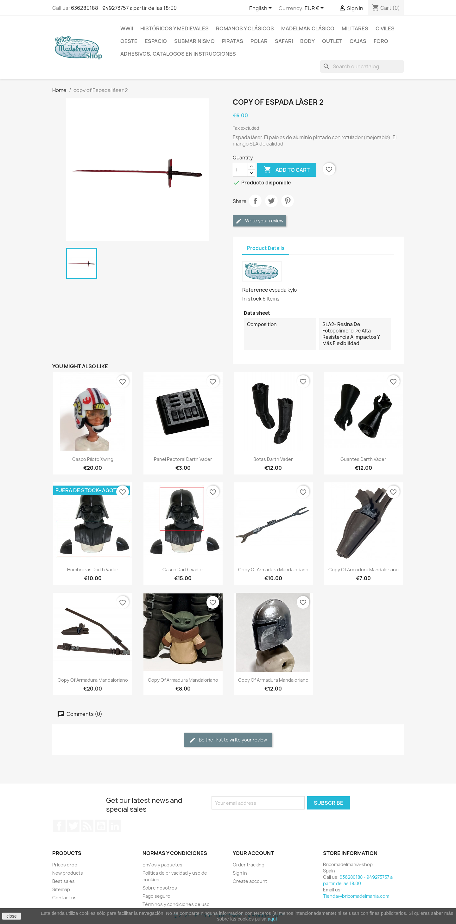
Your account (253, 853)
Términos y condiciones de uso (176, 904)
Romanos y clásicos (245, 28)
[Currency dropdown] (315, 8)
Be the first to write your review (228, 740)
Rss (87, 826)
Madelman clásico (307, 28)
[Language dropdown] (261, 8)
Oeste (128, 41)
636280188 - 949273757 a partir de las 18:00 (124, 7)
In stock (252, 298)
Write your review (259, 221)
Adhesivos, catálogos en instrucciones (178, 53)
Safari (284, 41)
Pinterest (287, 201)
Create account (250, 881)
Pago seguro (156, 896)
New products (67, 873)
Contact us (64, 898)
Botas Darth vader (273, 459)
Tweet (271, 201)
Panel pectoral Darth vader (183, 459)
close (11, 916)
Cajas (358, 41)
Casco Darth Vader (182, 570)
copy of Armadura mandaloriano (273, 570)
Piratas (232, 41)
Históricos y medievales (174, 28)
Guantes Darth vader (363, 459)
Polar (259, 41)
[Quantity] (240, 170)
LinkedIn (115, 826)
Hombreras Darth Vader (92, 570)
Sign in (240, 873)
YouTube (101, 826)
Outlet (332, 41)
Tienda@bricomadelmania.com (356, 896)
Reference (255, 290)
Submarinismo (194, 41)
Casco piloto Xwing (92, 459)
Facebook (59, 826)
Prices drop (64, 865)
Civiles (385, 28)
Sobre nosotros (159, 888)
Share (255, 201)
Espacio (156, 41)
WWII (126, 28)
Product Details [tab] (265, 248)
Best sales (63, 881)
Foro (381, 41)
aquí (272, 918)
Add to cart (287, 170)
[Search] (362, 66)
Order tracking (248, 865)
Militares (355, 28)
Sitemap (61, 889)
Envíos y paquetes (162, 865)
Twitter (73, 826)
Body (307, 41)
